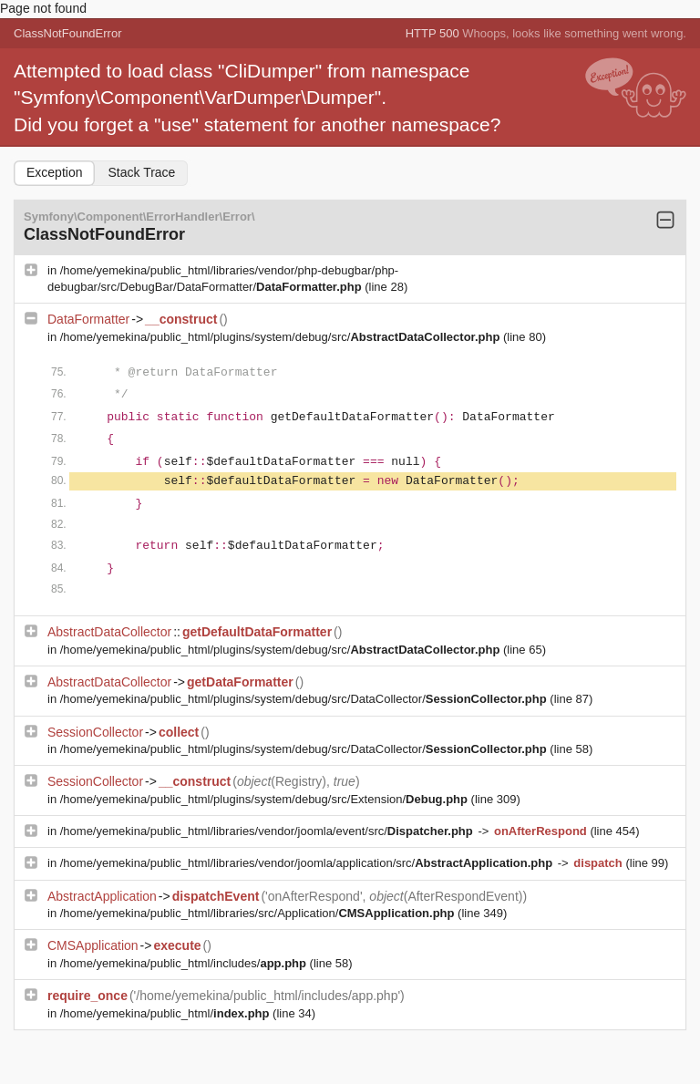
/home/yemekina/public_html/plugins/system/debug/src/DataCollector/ (305, 699)
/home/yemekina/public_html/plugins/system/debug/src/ (281, 337)
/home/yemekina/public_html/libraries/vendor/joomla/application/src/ (308, 863)
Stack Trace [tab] (141, 172)
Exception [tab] (54, 172)
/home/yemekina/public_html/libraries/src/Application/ (259, 913)
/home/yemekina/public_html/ (166, 1013)
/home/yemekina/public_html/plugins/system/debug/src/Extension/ (265, 799)
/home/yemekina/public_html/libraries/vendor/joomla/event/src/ (268, 831)
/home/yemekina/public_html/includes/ (185, 963)
